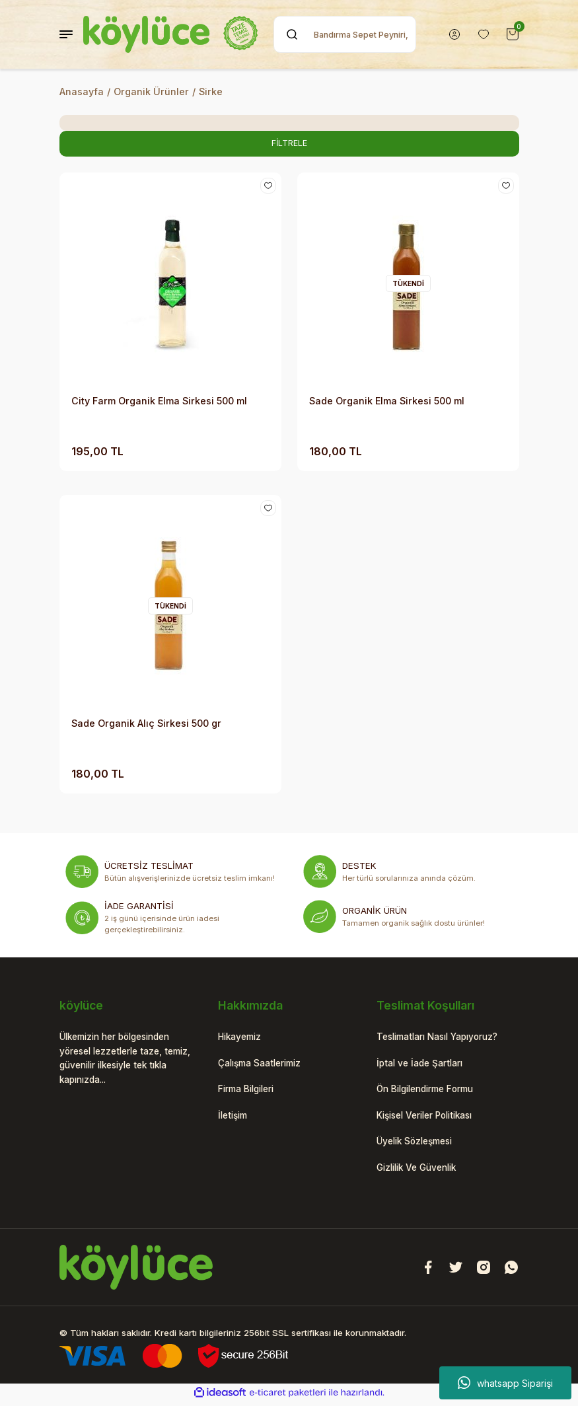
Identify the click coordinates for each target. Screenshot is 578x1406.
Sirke (211, 91)
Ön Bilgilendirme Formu (430, 1091)
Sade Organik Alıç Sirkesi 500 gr (146, 723)
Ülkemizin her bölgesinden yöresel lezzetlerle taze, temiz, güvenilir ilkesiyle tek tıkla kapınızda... (124, 1060)
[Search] (344, 34)
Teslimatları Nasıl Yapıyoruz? (445, 1037)
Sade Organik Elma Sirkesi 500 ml (386, 401)
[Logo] (170, 34)
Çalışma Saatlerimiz (264, 1064)
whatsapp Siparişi (505, 1383)
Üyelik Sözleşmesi (419, 1144)
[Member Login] (454, 34)
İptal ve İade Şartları (424, 1064)
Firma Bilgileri (249, 1091)
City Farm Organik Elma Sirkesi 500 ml (159, 401)
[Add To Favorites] (267, 187)
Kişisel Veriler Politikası (431, 1117)
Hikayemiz (242, 1037)
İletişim (234, 1117)
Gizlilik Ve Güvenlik (421, 1171)
